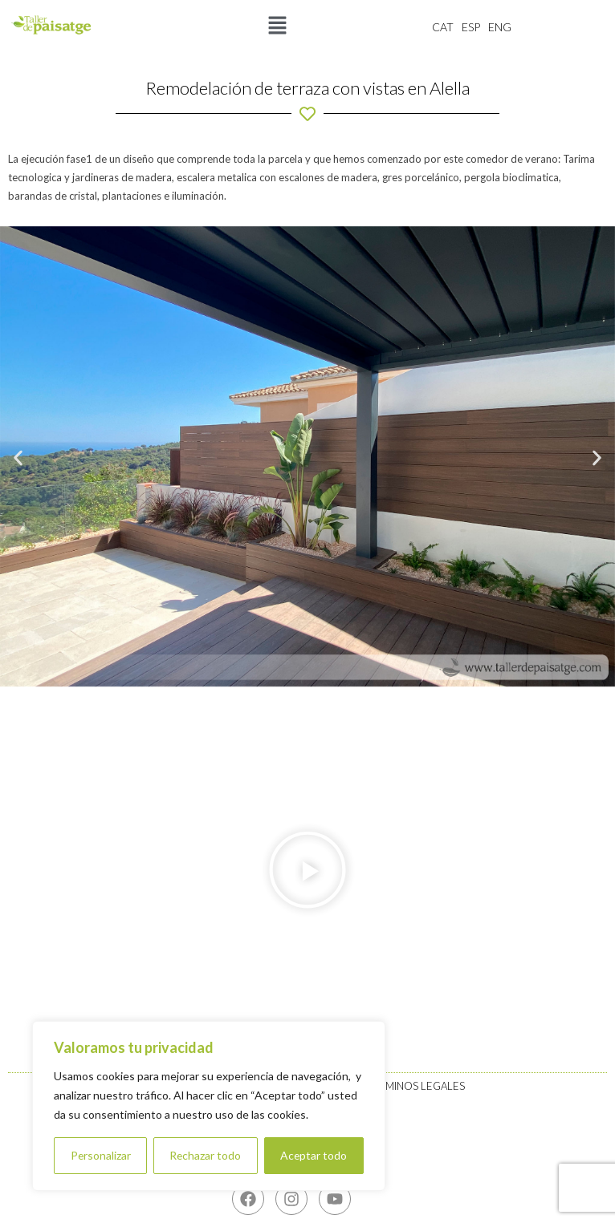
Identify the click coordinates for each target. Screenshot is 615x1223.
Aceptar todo (314, 1155)
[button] (277, 26)
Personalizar (100, 1155)
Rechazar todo (205, 1155)
